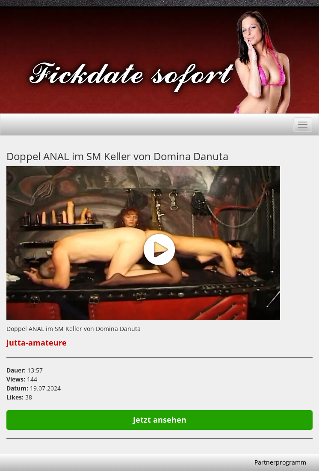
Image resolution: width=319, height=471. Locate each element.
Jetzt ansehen (159, 419)
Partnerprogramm (280, 462)
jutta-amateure (36, 342)
